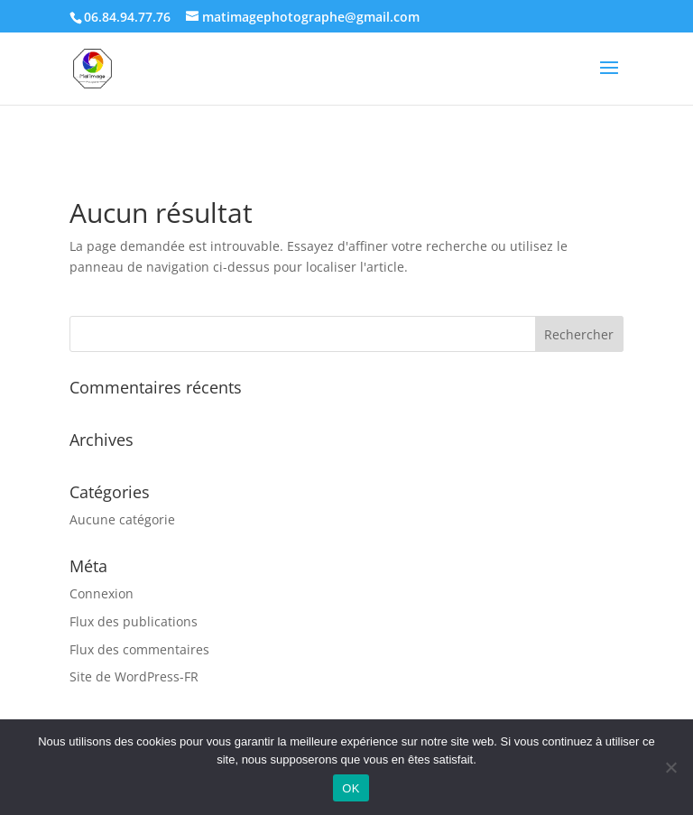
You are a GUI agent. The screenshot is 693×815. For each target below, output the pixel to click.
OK (350, 788)
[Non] (670, 767)
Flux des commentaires (139, 649)
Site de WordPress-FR (134, 676)
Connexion (101, 593)
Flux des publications (133, 621)
